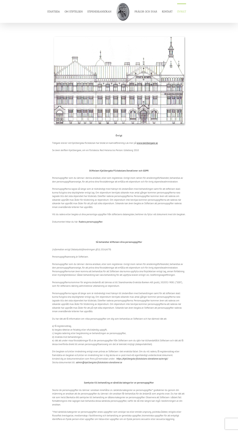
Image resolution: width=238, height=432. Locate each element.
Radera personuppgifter (90, 221)
